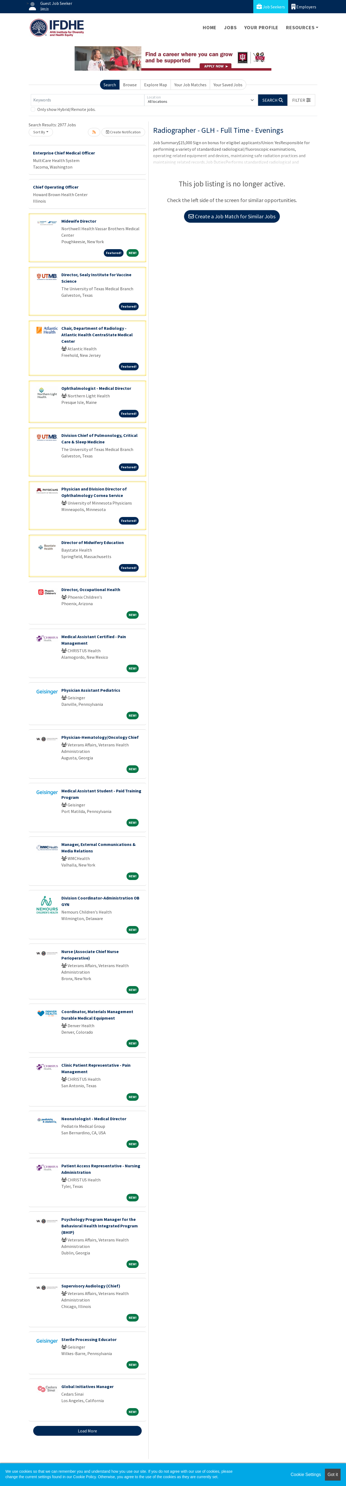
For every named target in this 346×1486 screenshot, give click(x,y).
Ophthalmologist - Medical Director (96, 388)
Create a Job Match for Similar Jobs (231, 216)
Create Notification (123, 132)
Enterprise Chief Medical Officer (64, 153)
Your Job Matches (190, 84)
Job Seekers (271, 6)
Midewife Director (78, 221)
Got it (333, 1474)
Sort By (39, 132)
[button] (301, 100)
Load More (87, 1431)
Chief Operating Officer (55, 187)
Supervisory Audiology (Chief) (90, 1286)
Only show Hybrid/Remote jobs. (66, 109)
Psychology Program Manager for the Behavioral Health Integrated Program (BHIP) (99, 1226)
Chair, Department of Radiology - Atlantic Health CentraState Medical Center (97, 334)
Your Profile (261, 27)
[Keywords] (87, 100)
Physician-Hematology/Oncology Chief (100, 737)
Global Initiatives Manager (87, 1386)
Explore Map (155, 84)
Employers (303, 6)
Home (210, 27)
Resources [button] (300, 27)
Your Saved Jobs (228, 84)
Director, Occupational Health (90, 589)
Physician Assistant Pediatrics (90, 690)
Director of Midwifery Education (92, 542)
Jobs (230, 27)
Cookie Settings (306, 1474)
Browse (130, 84)
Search (110, 84)
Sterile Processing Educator (89, 1339)
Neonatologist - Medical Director (93, 1118)
